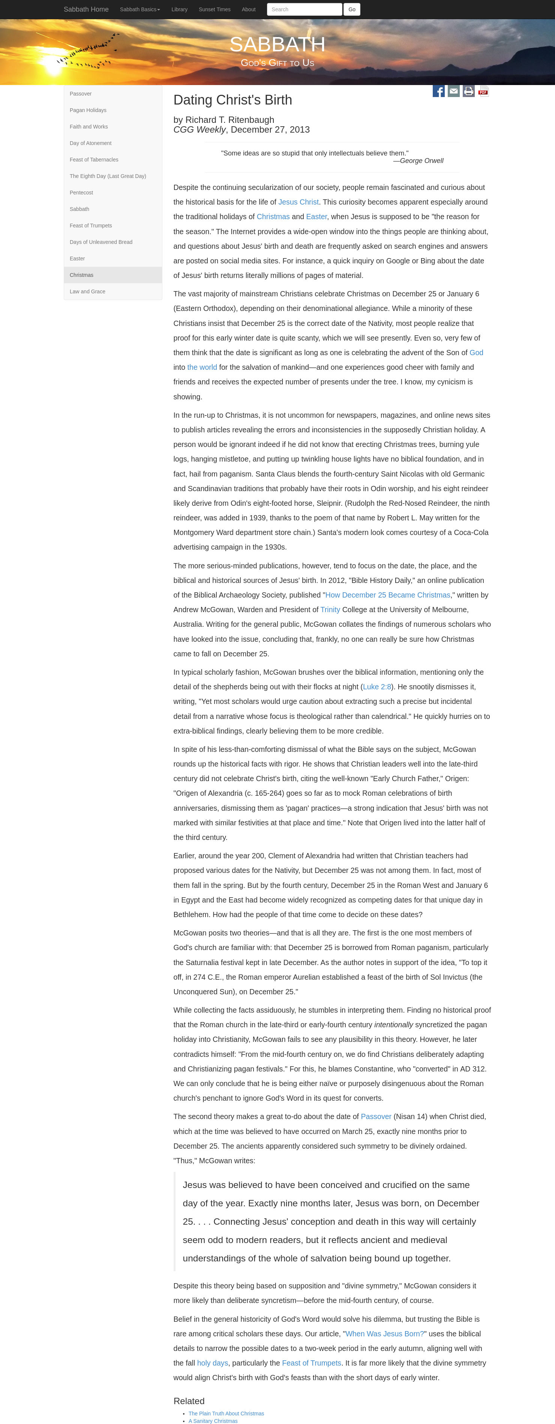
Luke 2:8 (377, 687)
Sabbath (79, 209)
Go (352, 9)
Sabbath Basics (140, 9)
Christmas (81, 275)
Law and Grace (87, 291)
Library (179, 9)
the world (203, 367)
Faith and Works (89, 127)
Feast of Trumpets (91, 226)
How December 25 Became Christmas (388, 595)
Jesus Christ (298, 202)
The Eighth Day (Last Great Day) (108, 176)
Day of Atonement (90, 143)
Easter (77, 258)
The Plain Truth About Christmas (226, 1414)
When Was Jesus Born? (384, 1334)
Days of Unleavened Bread (101, 242)
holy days (212, 1363)
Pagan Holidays (88, 110)
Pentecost (81, 193)
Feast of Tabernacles (94, 160)
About (249, 9)
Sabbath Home (86, 9)
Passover (81, 94)
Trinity (330, 609)
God (476, 352)
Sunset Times (215, 9)
